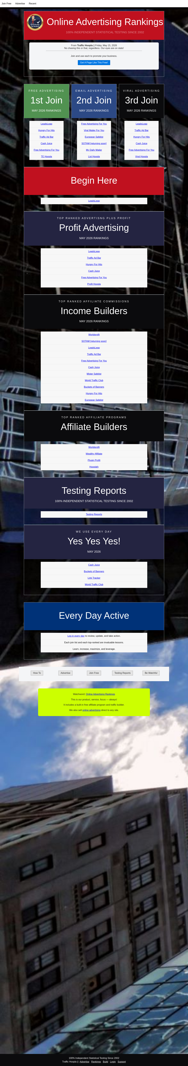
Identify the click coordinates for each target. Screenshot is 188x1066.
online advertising (91, 710)
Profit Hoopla (94, 284)
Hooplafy (94, 467)
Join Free (6, 3)
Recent (32, 3)
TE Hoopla (46, 156)
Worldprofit (94, 334)
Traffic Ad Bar (46, 137)
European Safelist (94, 137)
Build (105, 1061)
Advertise (20, 3)
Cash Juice (46, 143)
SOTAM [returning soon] (93, 143)
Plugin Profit (94, 460)
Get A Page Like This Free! (94, 62)
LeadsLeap (46, 124)
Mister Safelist (94, 374)
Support (122, 1061)
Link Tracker (94, 578)
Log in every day (76, 636)
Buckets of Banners (94, 387)
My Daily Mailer (94, 150)
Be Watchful (151, 673)
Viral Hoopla (141, 156)
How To (37, 673)
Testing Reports (94, 514)
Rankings (96, 1061)
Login (113, 1061)
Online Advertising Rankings (94, 28)
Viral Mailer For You (94, 130)
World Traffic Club (94, 380)
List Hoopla (94, 156)
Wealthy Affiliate (94, 454)
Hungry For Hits (46, 130)
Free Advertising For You (46, 150)
